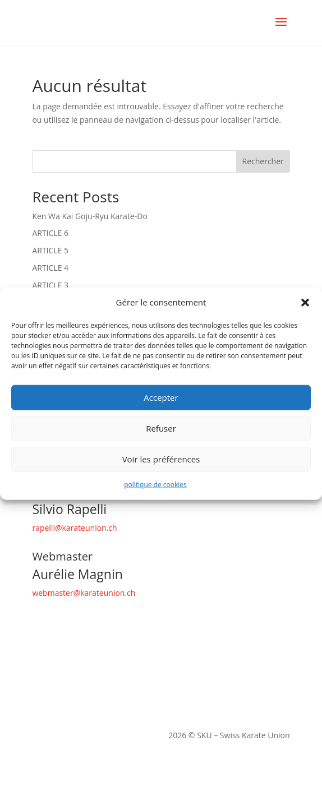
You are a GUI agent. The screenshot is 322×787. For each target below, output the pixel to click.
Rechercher (263, 161)
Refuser (161, 428)
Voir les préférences (161, 459)
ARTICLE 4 (50, 267)
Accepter (161, 397)
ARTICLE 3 (50, 285)
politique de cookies (155, 484)
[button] (305, 302)
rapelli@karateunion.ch (74, 527)
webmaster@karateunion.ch (83, 592)
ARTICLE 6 (50, 233)
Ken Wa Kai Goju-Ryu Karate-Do (89, 216)
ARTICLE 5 (50, 250)
